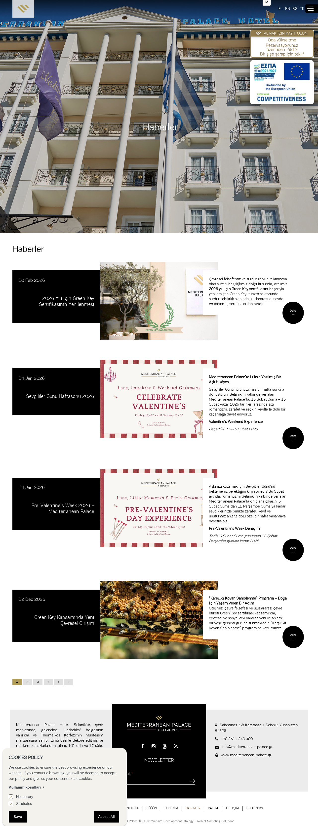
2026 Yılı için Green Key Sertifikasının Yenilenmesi (66, 301)
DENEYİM (171, 808)
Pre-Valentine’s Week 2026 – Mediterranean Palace (63, 508)
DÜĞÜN (152, 808)
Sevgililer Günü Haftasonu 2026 (60, 396)
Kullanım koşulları (25, 787)
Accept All (106, 817)
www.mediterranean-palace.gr (246, 755)
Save (18, 817)
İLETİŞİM (232, 808)
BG (294, 8)
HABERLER (193, 808)
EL (280, 8)
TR (302, 8)
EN (287, 8)
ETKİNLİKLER (129, 808)
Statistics (24, 803)
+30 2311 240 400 (237, 739)
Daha (293, 310)
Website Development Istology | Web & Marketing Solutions (192, 821)
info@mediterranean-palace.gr (247, 747)
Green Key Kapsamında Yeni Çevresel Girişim (64, 620)
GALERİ (213, 808)
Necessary (24, 796)
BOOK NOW (254, 808)
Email (128, 773)
